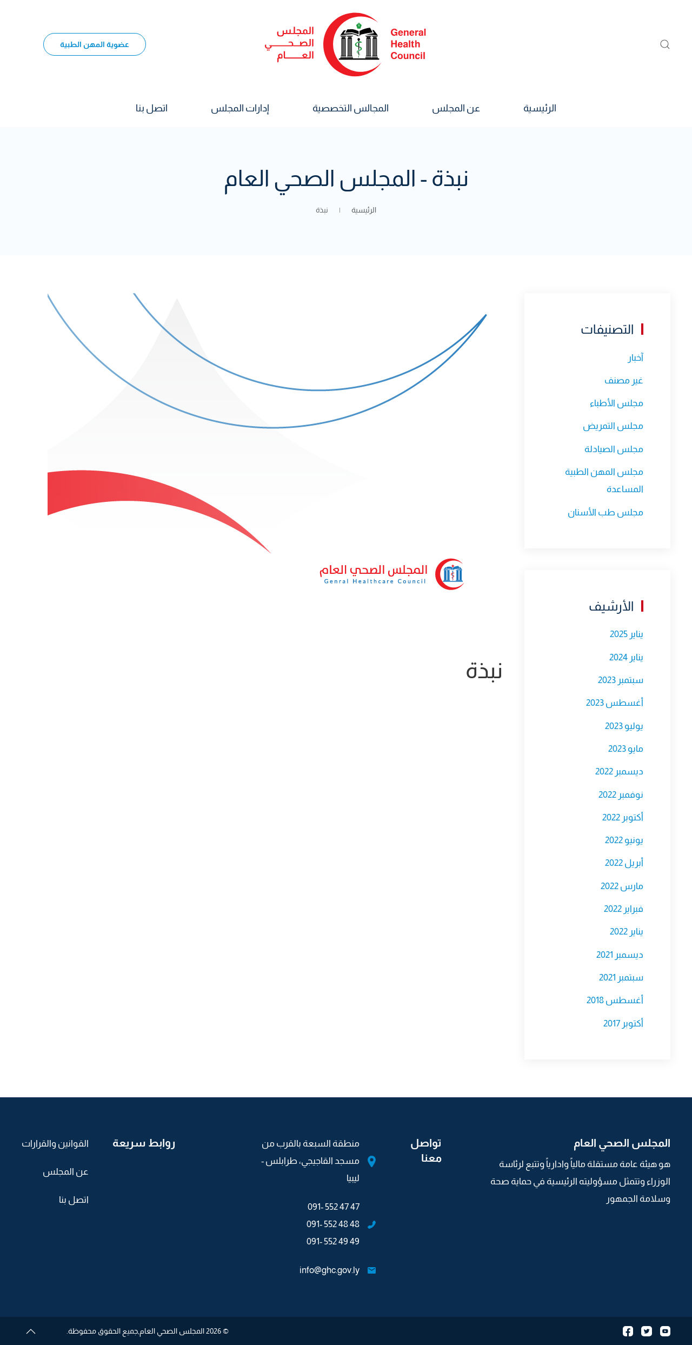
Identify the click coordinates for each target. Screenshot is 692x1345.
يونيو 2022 (624, 840)
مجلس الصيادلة (613, 449)
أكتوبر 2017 (623, 1023)
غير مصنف (623, 380)
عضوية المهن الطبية (94, 44)
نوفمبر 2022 (620, 795)
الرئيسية (539, 108)
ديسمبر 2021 (619, 955)
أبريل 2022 (624, 863)
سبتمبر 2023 (620, 680)
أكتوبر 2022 (622, 817)
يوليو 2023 (624, 726)
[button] (665, 44)
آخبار (635, 358)
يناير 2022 (626, 931)
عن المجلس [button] (456, 108)
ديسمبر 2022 (619, 771)
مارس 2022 (622, 886)
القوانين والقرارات (55, 1143)
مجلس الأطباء (616, 403)
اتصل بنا (152, 108)
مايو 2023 (625, 749)
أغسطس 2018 (615, 1000)
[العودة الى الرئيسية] (346, 44)
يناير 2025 (626, 634)
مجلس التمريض (613, 426)
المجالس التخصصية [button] (350, 108)
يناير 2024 (626, 657)
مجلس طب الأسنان (605, 512)
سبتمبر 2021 (621, 977)
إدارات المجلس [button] (240, 108)
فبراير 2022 (623, 909)
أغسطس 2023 (614, 703)
